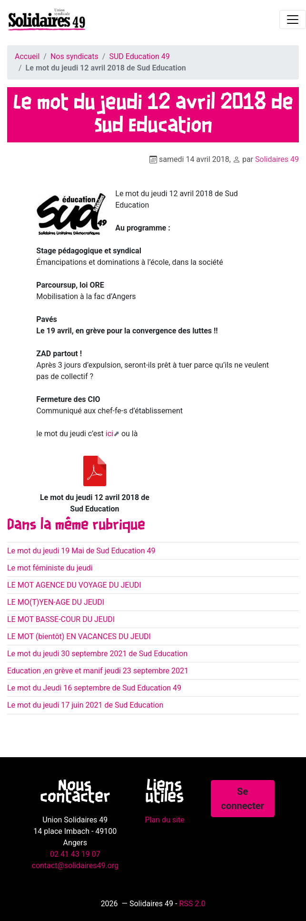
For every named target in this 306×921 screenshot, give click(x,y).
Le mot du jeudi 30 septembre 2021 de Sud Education (97, 653)
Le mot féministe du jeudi (50, 567)
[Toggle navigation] (292, 19)
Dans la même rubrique (76, 525)
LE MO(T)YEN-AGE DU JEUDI (55, 602)
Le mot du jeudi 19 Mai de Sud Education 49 (81, 550)
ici (109, 433)
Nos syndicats (74, 56)
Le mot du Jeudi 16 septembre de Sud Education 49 (94, 687)
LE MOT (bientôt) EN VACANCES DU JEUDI (79, 636)
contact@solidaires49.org (75, 865)
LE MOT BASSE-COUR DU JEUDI (61, 619)
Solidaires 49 (277, 159)
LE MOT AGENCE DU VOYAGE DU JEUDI (74, 585)
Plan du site (164, 819)
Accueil (27, 56)
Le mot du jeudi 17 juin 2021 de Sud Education (85, 705)
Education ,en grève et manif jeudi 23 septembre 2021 (97, 670)
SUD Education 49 (139, 56)
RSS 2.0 (192, 903)
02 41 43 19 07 (75, 854)
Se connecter (242, 798)
